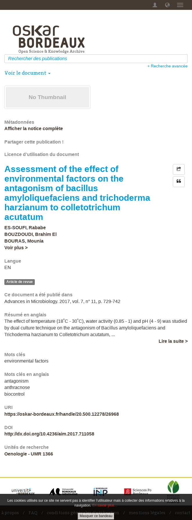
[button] (167, 5)
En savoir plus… (104, 505)
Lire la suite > (173, 341)
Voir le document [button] (27, 73)
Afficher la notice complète (33, 128)
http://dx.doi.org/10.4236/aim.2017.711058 (49, 433)
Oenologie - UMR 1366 (28, 453)
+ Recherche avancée (167, 66)
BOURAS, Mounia (24, 241)
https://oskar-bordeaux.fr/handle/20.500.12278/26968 (61, 414)
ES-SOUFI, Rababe (25, 227)
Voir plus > (16, 247)
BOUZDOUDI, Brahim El (30, 234)
